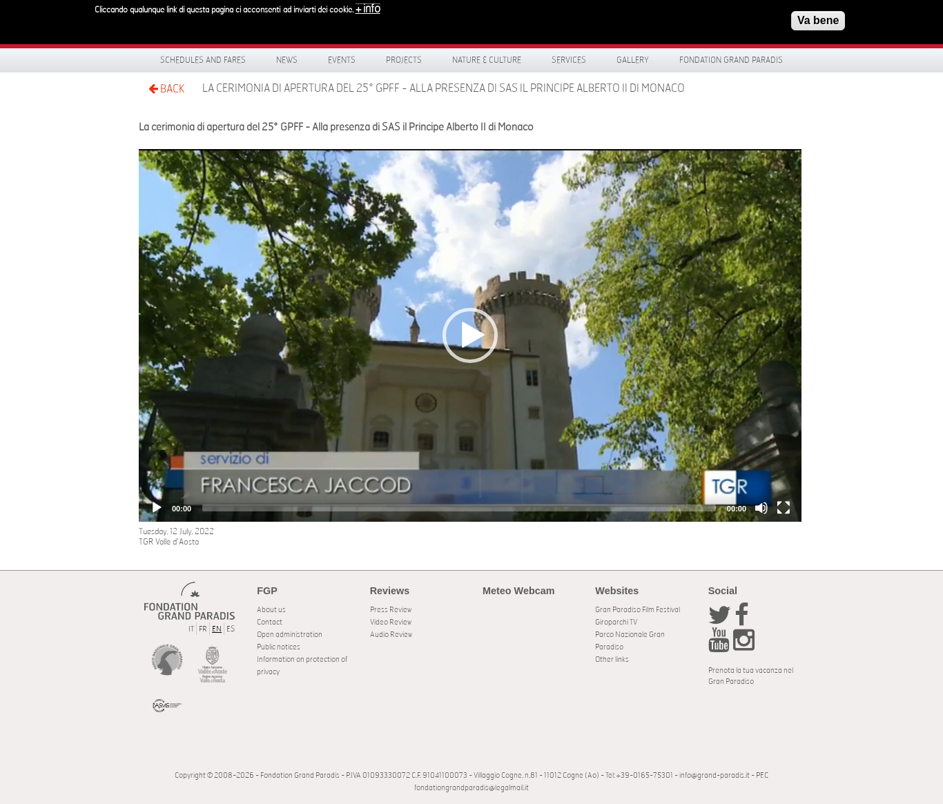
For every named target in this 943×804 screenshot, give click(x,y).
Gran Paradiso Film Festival (637, 610)
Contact (269, 622)
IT (191, 629)
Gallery (632, 60)
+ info (368, 8)
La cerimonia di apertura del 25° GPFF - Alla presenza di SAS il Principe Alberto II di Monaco (443, 88)
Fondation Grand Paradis (731, 60)
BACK (166, 89)
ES (230, 629)
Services (569, 60)
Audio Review (391, 634)
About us (271, 610)
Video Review (390, 622)
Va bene (818, 20)
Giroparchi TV (616, 622)
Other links (612, 659)
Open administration (289, 634)
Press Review (390, 610)
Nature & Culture (486, 60)
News (287, 60)
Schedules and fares (203, 60)
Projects (404, 60)
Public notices (278, 647)
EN (217, 629)
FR (203, 629)
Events (342, 60)
